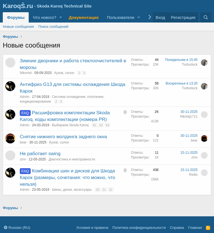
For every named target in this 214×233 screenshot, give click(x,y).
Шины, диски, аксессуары (72, 190)
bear (23, 142)
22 (110, 189)
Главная (195, 227)
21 (104, 189)
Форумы (16, 17)
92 (101, 125)
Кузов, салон (64, 73)
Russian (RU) (17, 227)
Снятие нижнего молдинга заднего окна (63, 136)
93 (107, 125)
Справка (177, 227)
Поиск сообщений (53, 26)
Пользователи (120, 17)
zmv (23, 159)
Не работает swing (40, 153)
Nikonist (26, 73)
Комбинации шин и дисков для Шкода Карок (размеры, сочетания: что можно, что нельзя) (67, 177)
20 (97, 189)
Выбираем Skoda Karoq (70, 125)
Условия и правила (92, 227)
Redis (193, 175)
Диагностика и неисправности (71, 159)
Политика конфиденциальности (139, 227)
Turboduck (190, 64)
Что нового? (44, 17)
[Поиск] (205, 17)
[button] (61, 17)
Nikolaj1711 (189, 116)
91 (94, 125)
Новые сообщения (18, 26)
